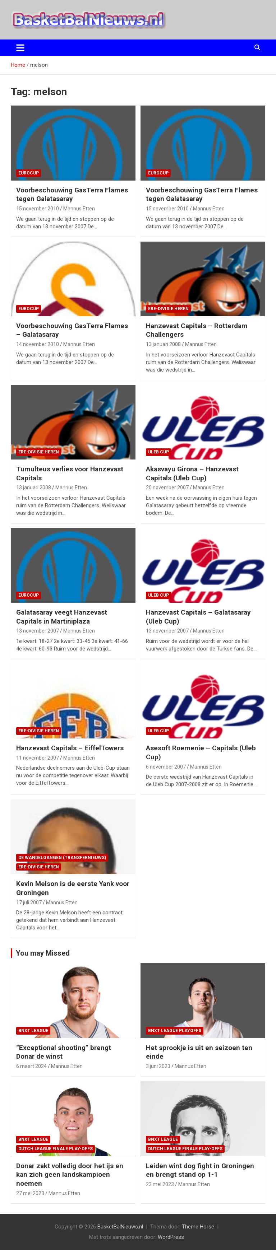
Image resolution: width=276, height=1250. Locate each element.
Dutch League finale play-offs (55, 1148)
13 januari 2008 (163, 344)
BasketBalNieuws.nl (120, 1226)
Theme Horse (198, 1226)
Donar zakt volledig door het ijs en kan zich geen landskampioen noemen (69, 1175)
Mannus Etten (79, 208)
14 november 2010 (37, 344)
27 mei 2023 (30, 1193)
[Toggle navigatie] (20, 47)
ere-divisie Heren (168, 308)
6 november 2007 (166, 767)
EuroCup (28, 173)
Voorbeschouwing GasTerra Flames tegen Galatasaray (72, 194)
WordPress (171, 1237)
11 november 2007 (37, 758)
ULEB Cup (158, 451)
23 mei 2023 (160, 1184)
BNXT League (33, 1030)
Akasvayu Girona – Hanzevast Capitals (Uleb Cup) (192, 473)
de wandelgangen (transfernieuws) (62, 857)
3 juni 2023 (158, 1066)
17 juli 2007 (29, 902)
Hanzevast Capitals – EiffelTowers (70, 748)
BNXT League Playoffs (174, 1030)
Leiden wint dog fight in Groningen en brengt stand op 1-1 (200, 1170)
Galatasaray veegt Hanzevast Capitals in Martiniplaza (61, 616)
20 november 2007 (167, 487)
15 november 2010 (37, 208)
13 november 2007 (37, 631)
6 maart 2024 (31, 1066)
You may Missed (43, 953)
